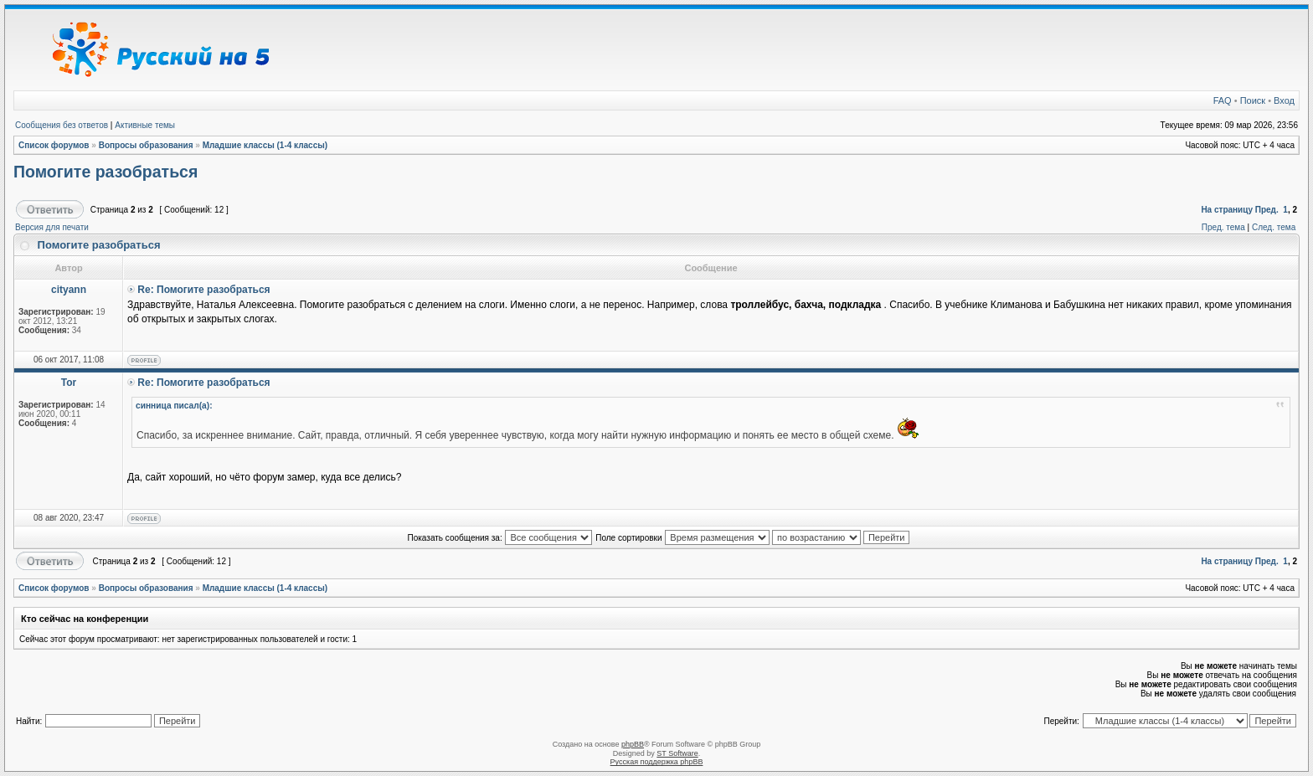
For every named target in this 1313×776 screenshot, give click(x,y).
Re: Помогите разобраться (203, 289)
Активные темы (145, 125)
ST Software (677, 753)
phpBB (632, 744)
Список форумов (54, 145)
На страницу (1227, 209)
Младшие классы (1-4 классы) (265, 145)
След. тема (1273, 227)
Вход (1284, 100)
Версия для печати (52, 227)
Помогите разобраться (105, 171)
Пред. (1267, 209)
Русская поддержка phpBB (656, 762)
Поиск (1252, 100)
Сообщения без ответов (61, 125)
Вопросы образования (146, 145)
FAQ (1222, 100)
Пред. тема (1223, 227)
